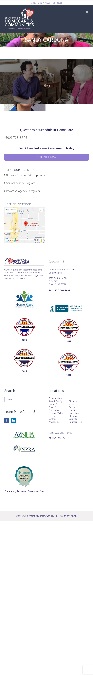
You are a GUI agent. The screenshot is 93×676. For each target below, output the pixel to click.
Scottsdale (54, 410)
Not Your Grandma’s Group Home (26, 175)
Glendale (73, 415)
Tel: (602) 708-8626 (59, 290)
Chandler (73, 401)
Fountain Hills (75, 421)
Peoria (72, 407)
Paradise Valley (56, 412)
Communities (55, 398)
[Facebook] (6, 420)
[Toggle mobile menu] (87, 12)
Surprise (53, 418)
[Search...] (24, 399)
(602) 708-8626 (53, 2)
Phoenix (53, 407)
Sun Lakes (73, 412)
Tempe (52, 415)
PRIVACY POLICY (57, 438)
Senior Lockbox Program (20, 183)
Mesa (71, 404)
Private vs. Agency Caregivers (23, 191)
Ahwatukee (54, 421)
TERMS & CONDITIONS (60, 432)
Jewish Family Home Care (55, 403)
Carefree (73, 418)
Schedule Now (46, 157)
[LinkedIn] (13, 420)
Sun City (73, 410)
